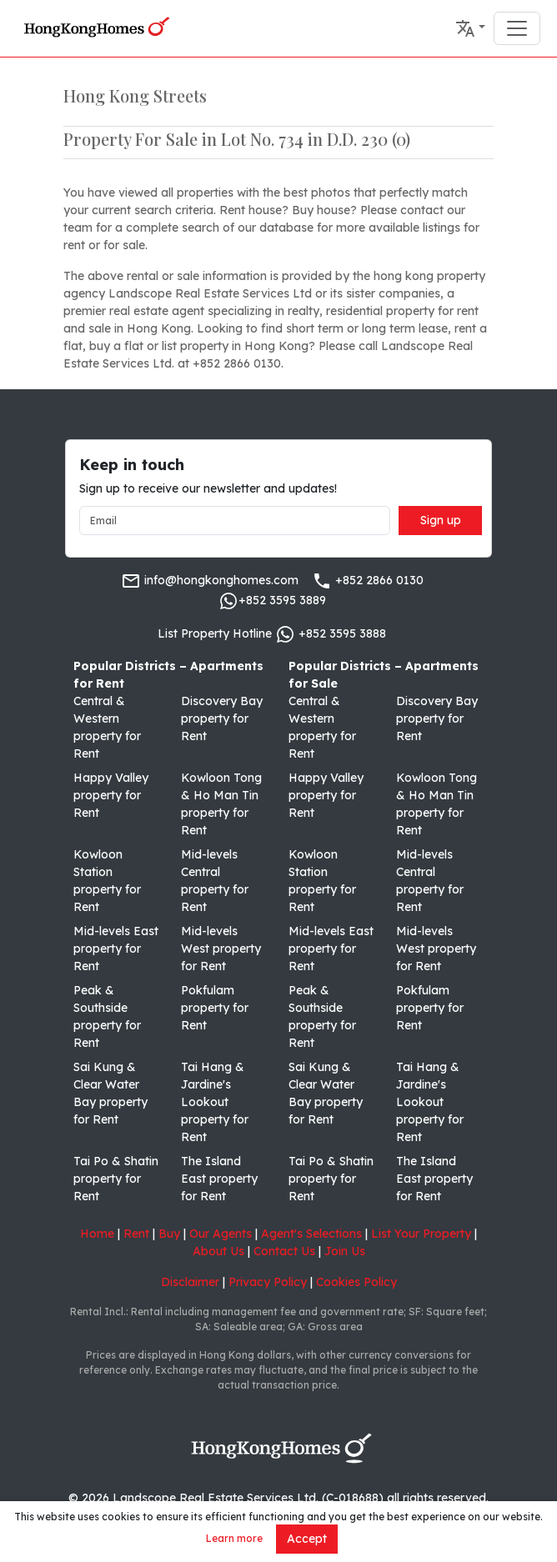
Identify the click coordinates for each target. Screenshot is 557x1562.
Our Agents (220, 1233)
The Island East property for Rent (219, 1179)
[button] (470, 28)
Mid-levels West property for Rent (221, 949)
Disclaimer (190, 1281)
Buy (169, 1233)
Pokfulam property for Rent (214, 1008)
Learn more (234, 1538)
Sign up (440, 520)
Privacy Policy (267, 1281)
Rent (136, 1233)
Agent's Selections (311, 1233)
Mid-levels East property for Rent (115, 949)
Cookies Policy (356, 1281)
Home (97, 1233)
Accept (307, 1538)
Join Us (344, 1251)
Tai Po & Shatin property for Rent (115, 1179)
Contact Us (284, 1251)
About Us (218, 1251)
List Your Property (421, 1233)
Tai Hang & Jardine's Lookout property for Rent (214, 1101)
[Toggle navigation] (517, 28)
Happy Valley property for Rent (110, 795)
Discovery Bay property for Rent (222, 718)
